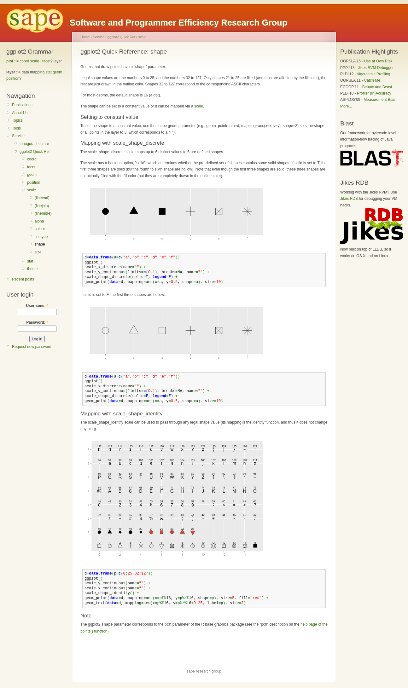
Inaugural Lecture (34, 144)
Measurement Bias (379, 99)
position (12, 78)
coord (24, 61)
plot (9, 61)
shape (40, 244)
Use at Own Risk (378, 61)
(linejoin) (42, 206)
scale (34, 61)
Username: (37, 306)
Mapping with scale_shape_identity (121, 414)
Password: (37, 322)
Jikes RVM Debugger (375, 68)
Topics (17, 120)
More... (346, 106)
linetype (41, 236)
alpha (39, 221)
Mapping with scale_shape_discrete (122, 143)
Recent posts (23, 279)
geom (57, 72)
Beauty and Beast (377, 87)
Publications (22, 105)
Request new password (31, 346)
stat (48, 72)
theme (32, 269)
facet (46, 61)
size (38, 252)
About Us (19, 113)
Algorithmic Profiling (373, 74)
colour (40, 229)
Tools (16, 128)
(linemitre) (43, 213)
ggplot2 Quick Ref (35, 151)
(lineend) (42, 198)
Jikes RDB (349, 198)
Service (18, 136)
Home (85, 37)
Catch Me (372, 80)
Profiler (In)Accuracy (374, 93)
